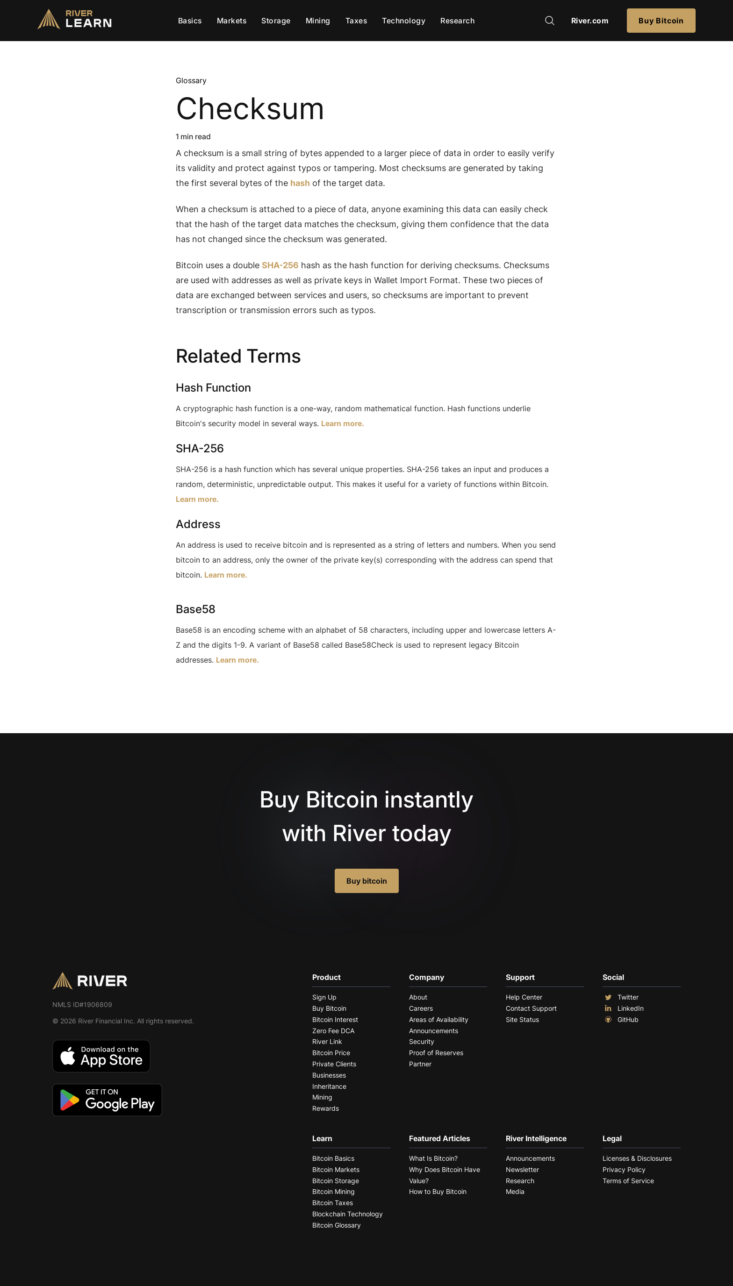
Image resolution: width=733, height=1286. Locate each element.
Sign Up (324, 997)
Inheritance (329, 1086)
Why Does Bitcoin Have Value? (444, 1175)
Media (515, 1191)
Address (198, 524)
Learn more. (342, 423)
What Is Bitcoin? (433, 1158)
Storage (276, 20)
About (418, 997)
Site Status (522, 1019)
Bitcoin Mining (333, 1191)
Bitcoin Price (331, 1053)
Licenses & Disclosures (637, 1158)
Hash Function (213, 387)
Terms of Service (628, 1181)
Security (421, 1041)
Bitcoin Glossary (336, 1225)
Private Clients (334, 1064)
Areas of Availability (438, 1019)
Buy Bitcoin (661, 20)
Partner (420, 1064)
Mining (318, 20)
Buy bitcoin (366, 881)
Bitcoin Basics (333, 1158)
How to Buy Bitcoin (438, 1191)
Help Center (524, 997)
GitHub (621, 1019)
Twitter (621, 997)
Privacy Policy (624, 1169)
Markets (232, 20)
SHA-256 (280, 265)
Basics (190, 20)
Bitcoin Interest (335, 1019)
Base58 (196, 609)
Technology (403, 20)
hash (300, 183)
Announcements (433, 1031)
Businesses (329, 1075)
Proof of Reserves (436, 1053)
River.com (590, 20)
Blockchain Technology (347, 1214)
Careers (421, 1008)
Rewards (325, 1108)
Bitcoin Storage (335, 1181)
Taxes (356, 20)
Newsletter (522, 1169)
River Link (327, 1041)
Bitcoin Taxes (332, 1203)
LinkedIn (623, 1008)
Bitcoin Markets (335, 1169)
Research (457, 20)
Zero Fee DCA (333, 1031)
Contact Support (531, 1008)
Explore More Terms (228, 688)
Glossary (191, 80)
